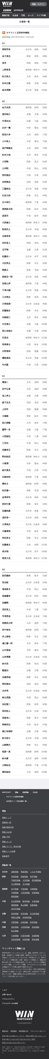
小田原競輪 (25, 893)
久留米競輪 (25, 936)
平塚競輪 (15, 893)
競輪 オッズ (7, 842)
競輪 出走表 (7, 832)
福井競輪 (15, 914)
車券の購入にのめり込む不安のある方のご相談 (18, 1039)
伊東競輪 (35, 893)
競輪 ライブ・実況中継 (11, 846)
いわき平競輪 (35, 872)
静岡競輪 (15, 896)
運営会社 (5, 1031)
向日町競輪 (34, 914)
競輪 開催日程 (8, 827)
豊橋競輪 (15, 905)
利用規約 (13, 1031)
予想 (23, 15)
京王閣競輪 (15, 884)
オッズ (30, 15)
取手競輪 (33, 877)
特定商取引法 (23, 1031)
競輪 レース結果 (8, 851)
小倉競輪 (15, 936)
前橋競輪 (24, 877)
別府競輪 (26, 939)
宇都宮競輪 (15, 880)
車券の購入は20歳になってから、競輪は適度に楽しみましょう (24, 1036)
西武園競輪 (36, 880)
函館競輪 (15, 872)
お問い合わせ (6, 994)
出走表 (15, 15)
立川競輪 (26, 884)
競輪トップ (6, 818)
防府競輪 (33, 922)
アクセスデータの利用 (10, 1003)
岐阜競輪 (26, 901)
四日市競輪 (15, 909)
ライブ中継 (41, 15)
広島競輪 (24, 922)
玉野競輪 (15, 922)
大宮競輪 (26, 880)
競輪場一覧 (6, 822)
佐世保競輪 (15, 939)
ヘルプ (4, 990)
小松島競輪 (25, 927)
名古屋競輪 (15, 901)
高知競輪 (35, 927)
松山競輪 (15, 931)
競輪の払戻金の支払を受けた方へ (14, 1043)
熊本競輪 (35, 939)
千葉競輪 (24, 889)
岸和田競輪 (27, 917)
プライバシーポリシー (38, 1031)
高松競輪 (15, 927)
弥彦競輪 (15, 877)
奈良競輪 (24, 914)
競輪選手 (5, 856)
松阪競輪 (33, 905)
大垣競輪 (35, 901)
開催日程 (5, 15)
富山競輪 (24, 905)
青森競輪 (24, 872)
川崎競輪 (33, 889)
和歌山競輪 (15, 917)
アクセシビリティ (8, 999)
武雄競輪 (35, 936)
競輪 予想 (6, 837)
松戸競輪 (15, 889)
